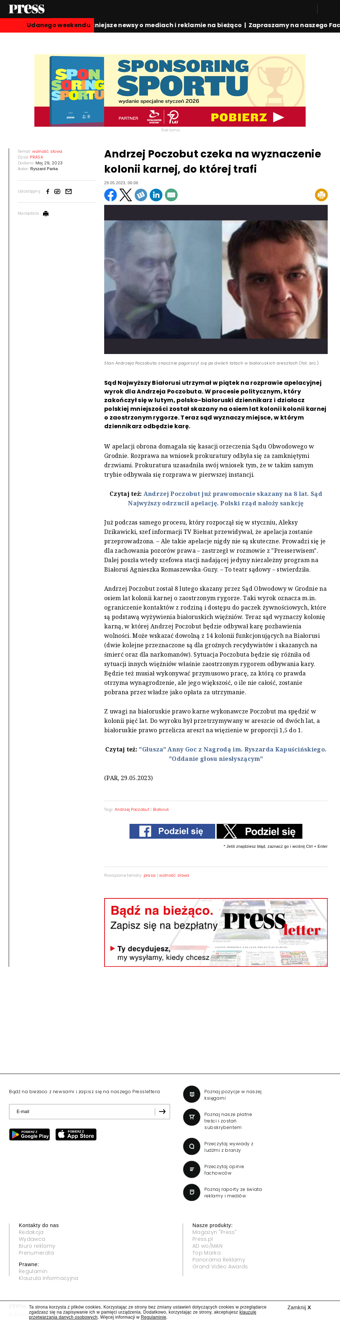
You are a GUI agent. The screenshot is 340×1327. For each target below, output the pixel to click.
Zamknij (299, 1307)
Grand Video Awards (220, 1266)
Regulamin (33, 1271)
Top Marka (206, 1252)
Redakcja (31, 1232)
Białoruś (161, 809)
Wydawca (32, 1239)
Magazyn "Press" (214, 1232)
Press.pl (202, 1239)
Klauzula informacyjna (48, 1278)
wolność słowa (174, 875)
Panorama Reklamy (218, 1259)
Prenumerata (36, 1252)
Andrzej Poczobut (132, 809)
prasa (150, 875)
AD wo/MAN (207, 1246)
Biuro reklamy (37, 1246)
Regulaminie (153, 1317)
